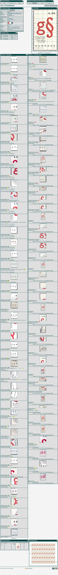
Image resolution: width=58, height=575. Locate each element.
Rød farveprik (30, 443)
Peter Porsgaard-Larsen (19, 30)
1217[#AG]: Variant (4, 520)
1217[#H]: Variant (4, 381)
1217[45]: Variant (4, 270)
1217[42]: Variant (4, 236)
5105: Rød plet (13, 284)
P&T (1, 38)
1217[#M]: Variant (4, 419)
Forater (42, 3)
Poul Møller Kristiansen (49, 125)
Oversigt (49, 5)
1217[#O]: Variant (4, 429)
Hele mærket (30, 220)
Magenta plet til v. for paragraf (33, 209)
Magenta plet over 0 (31, 363)
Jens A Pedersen (35, 447)
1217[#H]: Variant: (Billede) (5, 393)
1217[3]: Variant (11, 168)
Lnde (4, 3)
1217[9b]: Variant (4, 142)
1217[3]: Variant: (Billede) (5, 63)
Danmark (9, 11)
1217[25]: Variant (4, 176)
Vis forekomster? (47, 52)
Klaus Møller (49, 80)
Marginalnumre (49, 3)
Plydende (35, 3)
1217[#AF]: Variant (4, 510)
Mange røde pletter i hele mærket (34, 163)
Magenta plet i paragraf (32, 342)
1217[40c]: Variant (4, 223)
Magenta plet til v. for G (32, 300)
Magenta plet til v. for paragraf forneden (35, 391)
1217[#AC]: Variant (4, 499)
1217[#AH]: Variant (4, 530)
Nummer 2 (30, 89)
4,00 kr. (9, 21)
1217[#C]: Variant (4, 311)
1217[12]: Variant (4, 152)
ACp (8, 25)
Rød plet (29, 63)
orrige (46, 5)
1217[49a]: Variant (4, 282)
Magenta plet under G (32, 249)
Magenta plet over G (31, 258)
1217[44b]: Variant (4, 260)
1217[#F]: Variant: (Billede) (5, 333)
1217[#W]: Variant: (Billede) (5, 450)
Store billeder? (40, 52)
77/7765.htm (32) (29, 573)
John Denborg (30, 90)
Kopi (11, 10)
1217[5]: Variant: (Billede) (5, 92)
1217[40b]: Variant (52, 90)
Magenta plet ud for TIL (32, 278)
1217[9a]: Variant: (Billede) (5, 123)
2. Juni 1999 (10, 14)
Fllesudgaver (11, 3)
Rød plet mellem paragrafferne (33, 172)
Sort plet (29, 113)
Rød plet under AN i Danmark (33, 142)
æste (53, 5)
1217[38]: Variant (4, 188)
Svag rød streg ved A (32, 152)
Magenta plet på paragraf (32, 200)
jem (56, 5)
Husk (13, 10)
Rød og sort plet (31, 99)
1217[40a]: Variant (4, 200)
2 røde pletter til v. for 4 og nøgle (34, 133)
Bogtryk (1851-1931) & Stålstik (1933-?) (14, 13)
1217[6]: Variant (3, 111)
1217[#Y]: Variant (4, 479)
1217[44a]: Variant (4, 248)
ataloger (19, 3)
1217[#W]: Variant (20, 481)
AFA (1, 35)
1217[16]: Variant (4, 164)
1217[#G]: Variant (4, 370)
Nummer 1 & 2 (30, 457)
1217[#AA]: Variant (4, 489)
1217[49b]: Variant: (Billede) (5, 302)
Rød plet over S (31, 122)
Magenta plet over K (31, 183)
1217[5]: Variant (3, 82)
